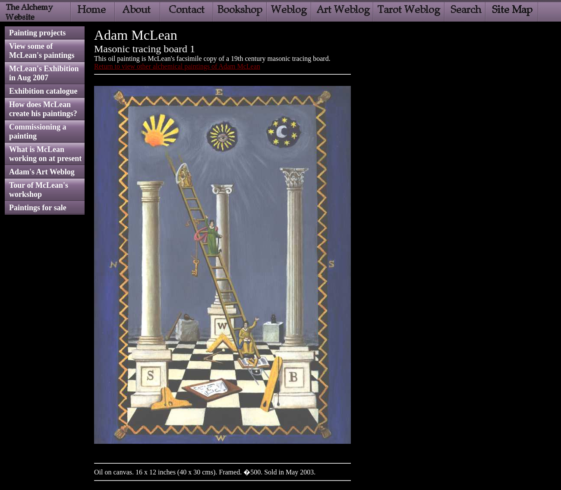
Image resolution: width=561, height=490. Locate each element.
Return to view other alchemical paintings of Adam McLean (177, 66)
